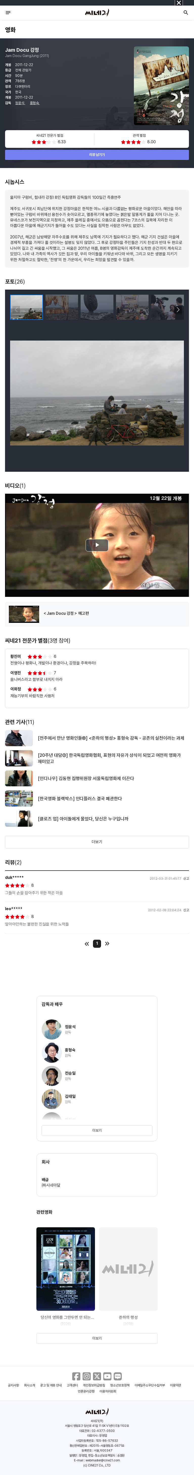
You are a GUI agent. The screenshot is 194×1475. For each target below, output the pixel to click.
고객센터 (72, 1385)
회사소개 (29, 1385)
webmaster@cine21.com (103, 1460)
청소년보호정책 (120, 1385)
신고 (186, 878)
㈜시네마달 (51, 1185)
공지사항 (13, 1385)
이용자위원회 (108, 1391)
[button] (178, 309)
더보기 (97, 842)
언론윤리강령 (86, 1391)
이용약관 (175, 1385)
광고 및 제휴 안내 (51, 1385)
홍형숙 (35, 103)
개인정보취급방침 (94, 1385)
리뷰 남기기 (97, 155)
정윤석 (20, 103)
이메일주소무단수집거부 (150, 1385)
